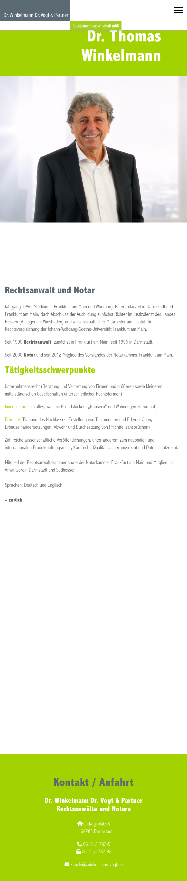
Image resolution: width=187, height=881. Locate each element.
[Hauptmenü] (178, 11)
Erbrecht (12, 419)
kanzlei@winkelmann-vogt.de (94, 865)
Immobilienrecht (19, 407)
